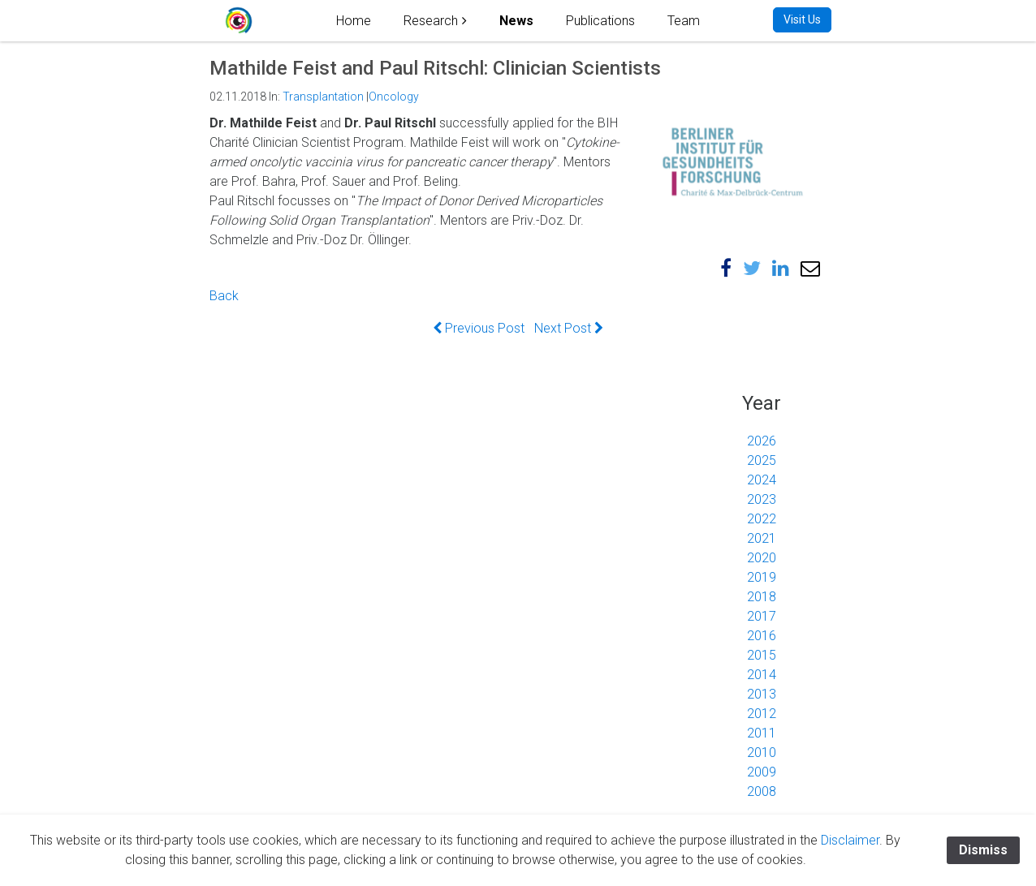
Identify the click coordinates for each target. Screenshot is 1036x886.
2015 (761, 655)
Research (431, 20)
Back (224, 295)
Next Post (568, 328)
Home (353, 20)
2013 (761, 694)
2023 (761, 499)
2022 (761, 519)
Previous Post (478, 328)
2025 (761, 460)
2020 (761, 558)
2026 (761, 441)
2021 (761, 538)
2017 (761, 616)
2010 (761, 752)
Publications (600, 20)
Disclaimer (850, 840)
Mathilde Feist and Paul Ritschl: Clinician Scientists (435, 68)
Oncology (394, 96)
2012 (761, 713)
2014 (761, 674)
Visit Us (802, 19)
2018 (761, 596)
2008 (761, 791)
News (516, 20)
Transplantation (323, 96)
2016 (761, 635)
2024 (761, 480)
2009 (761, 772)
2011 (761, 733)
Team (683, 20)
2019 (761, 577)
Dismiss (983, 850)
